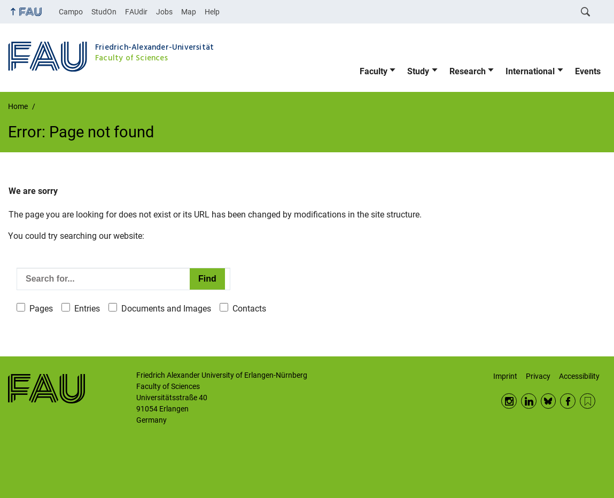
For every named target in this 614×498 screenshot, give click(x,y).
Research (467, 71)
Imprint (505, 376)
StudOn (103, 11)
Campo (71, 11)
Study (418, 71)
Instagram (509, 401)
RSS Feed (587, 401)
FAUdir (136, 11)
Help (212, 11)
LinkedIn (529, 401)
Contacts (249, 309)
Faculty (373, 71)
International (530, 71)
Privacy (538, 376)
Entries (87, 309)
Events (588, 71)
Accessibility (579, 376)
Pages (41, 309)
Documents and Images (166, 309)
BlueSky (548, 401)
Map (188, 11)
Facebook (568, 401)
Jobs (164, 11)
